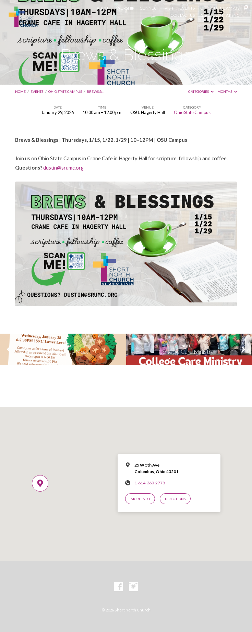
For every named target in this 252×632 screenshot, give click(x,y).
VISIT (169, 8)
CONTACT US (182, 15)
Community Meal (66, 351)
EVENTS (187, 8)
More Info (140, 499)
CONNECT (149, 8)
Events (37, 91)
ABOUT (103, 8)
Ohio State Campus (65, 91)
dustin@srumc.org (63, 167)
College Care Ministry (186, 351)
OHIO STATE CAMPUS (219, 8)
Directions (175, 499)
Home (20, 91)
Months (227, 91)
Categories (201, 91)
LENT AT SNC (227, 15)
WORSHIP (125, 8)
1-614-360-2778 (149, 482)
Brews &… (95, 91)
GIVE (205, 15)
